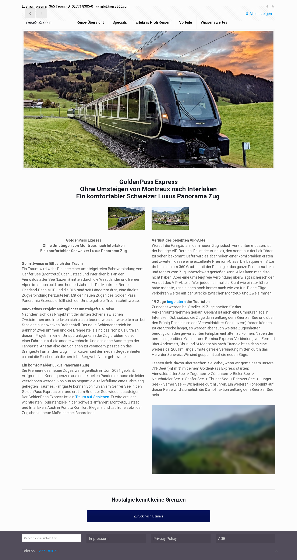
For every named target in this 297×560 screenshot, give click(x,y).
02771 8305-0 (82, 6)
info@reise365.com (114, 6)
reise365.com (39, 22)
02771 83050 (47, 551)
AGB (221, 538)
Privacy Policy (165, 538)
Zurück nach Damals (148, 516)
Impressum (99, 538)
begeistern (176, 301)
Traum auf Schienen (92, 397)
